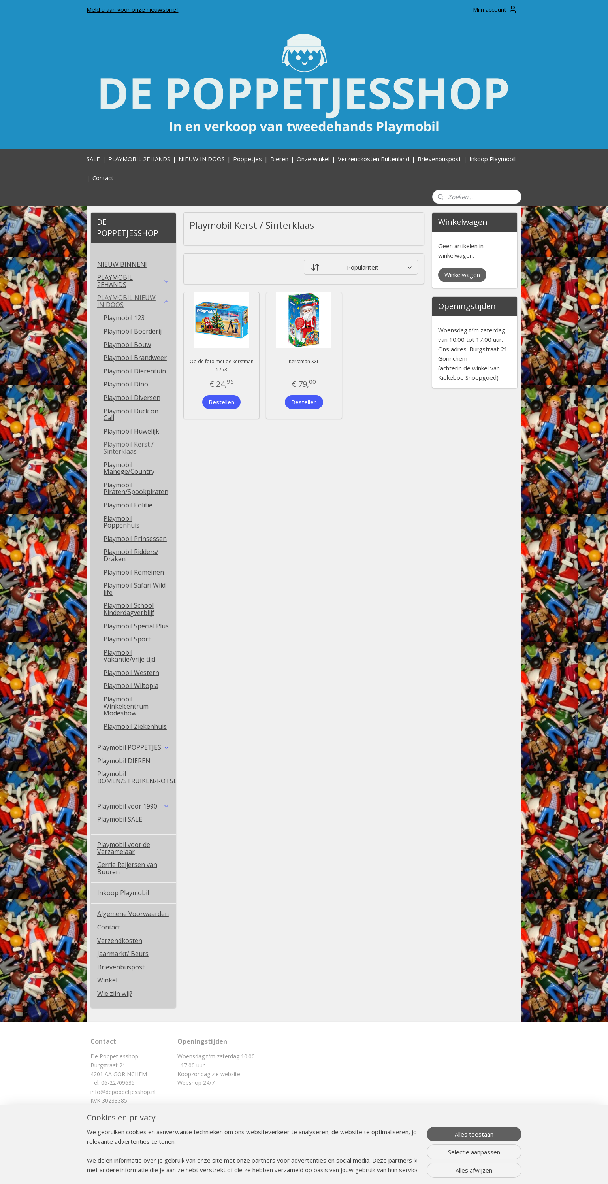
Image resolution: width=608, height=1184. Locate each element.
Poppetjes (247, 159)
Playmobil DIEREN (124, 760)
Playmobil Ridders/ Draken (131, 555)
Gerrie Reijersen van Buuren (127, 868)
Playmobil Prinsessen (135, 538)
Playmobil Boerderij (133, 331)
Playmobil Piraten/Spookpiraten (136, 488)
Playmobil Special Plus (136, 626)
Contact (102, 178)
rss (297, 1170)
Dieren (279, 159)
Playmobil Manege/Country (129, 468)
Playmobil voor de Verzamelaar (123, 848)
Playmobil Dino (126, 384)
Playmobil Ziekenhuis (135, 726)
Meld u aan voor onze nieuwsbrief (132, 9)
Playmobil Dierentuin (135, 371)
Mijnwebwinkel (396, 1170)
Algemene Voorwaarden (133, 913)
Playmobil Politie (128, 505)
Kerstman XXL (304, 361)
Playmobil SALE (119, 819)
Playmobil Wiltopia (131, 685)
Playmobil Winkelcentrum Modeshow (126, 706)
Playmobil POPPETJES (133, 747)
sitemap (280, 1170)
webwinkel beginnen (327, 1170)
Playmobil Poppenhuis (121, 522)
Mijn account (495, 9)
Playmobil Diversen (132, 397)
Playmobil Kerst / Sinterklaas (129, 448)
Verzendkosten (119, 940)
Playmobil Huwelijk (131, 431)
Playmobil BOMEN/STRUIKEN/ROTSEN (136, 777)
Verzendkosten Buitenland (373, 159)
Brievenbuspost (439, 159)
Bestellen (221, 402)
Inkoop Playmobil (492, 159)
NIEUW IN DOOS (202, 159)
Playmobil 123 (124, 317)
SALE (93, 159)
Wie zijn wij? (114, 993)
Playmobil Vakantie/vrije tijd (129, 656)
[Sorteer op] (361, 267)
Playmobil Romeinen (134, 572)
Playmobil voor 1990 (133, 806)
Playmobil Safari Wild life (135, 589)
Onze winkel (313, 159)
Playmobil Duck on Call (131, 414)
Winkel (107, 980)
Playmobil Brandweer (135, 357)
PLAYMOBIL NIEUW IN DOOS (133, 301)
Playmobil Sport (127, 639)
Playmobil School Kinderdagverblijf (129, 609)
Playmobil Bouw (127, 344)
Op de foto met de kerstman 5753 (222, 365)
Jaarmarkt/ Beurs (123, 953)
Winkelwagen (462, 275)
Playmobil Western (131, 672)
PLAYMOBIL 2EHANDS (139, 159)
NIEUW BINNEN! (122, 264)
